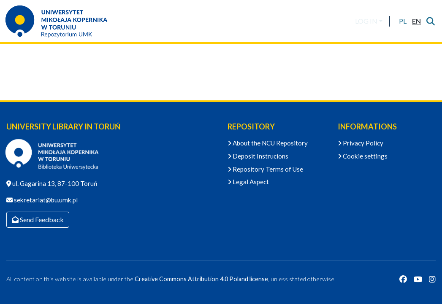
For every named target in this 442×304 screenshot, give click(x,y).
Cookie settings (363, 156)
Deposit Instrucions (258, 156)
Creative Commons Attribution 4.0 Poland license (201, 278)
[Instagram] (432, 279)
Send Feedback (38, 219)
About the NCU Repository (268, 143)
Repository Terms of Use (265, 169)
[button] (402, 21)
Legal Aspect (248, 182)
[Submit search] (430, 21)
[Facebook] (403, 279)
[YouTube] (418, 279)
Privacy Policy (360, 143)
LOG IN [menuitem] (366, 21)
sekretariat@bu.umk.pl (45, 200)
